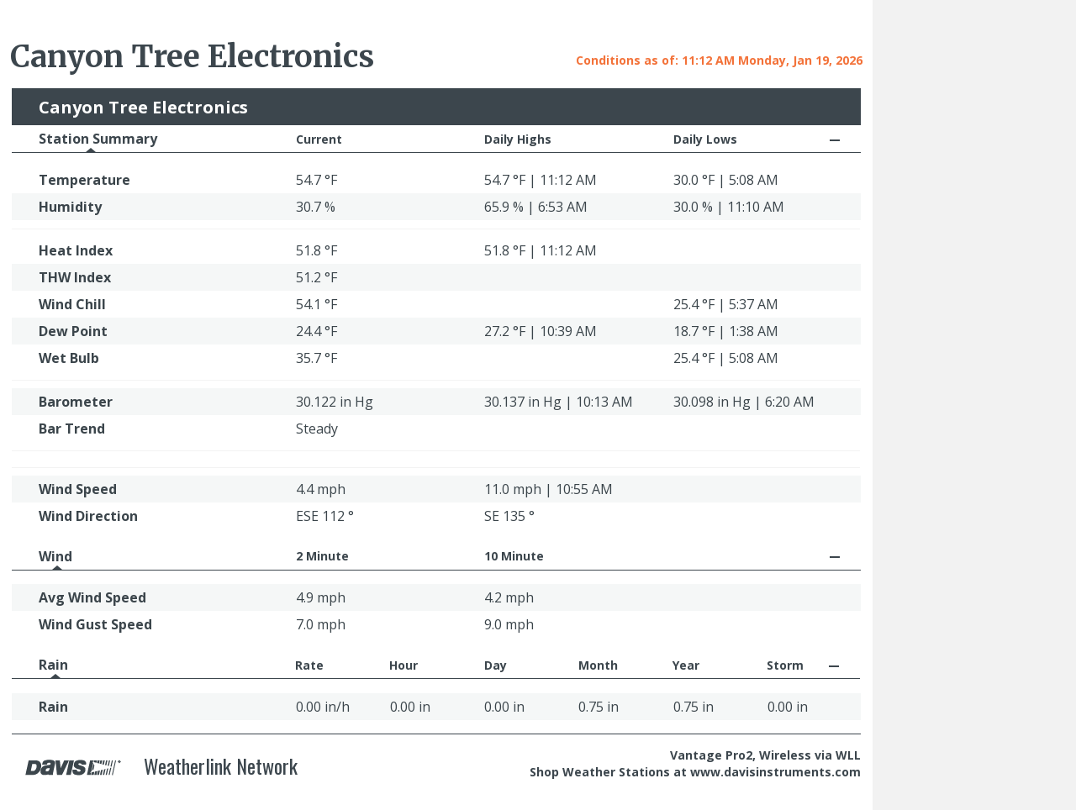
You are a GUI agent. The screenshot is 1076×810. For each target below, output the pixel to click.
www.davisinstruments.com (775, 772)
